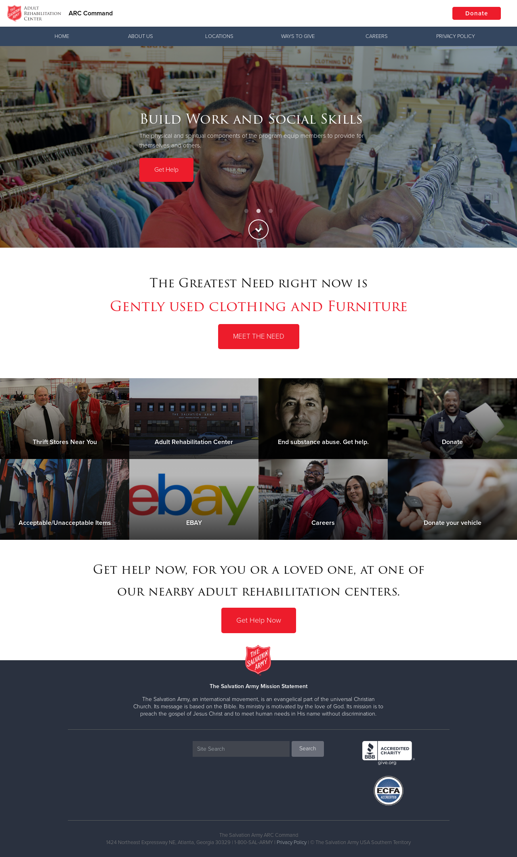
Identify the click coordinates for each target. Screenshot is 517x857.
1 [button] (246, 211)
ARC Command (91, 13)
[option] (258, 147)
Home (62, 36)
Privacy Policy (455, 36)
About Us (140, 36)
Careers (377, 36)
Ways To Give (298, 36)
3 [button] (271, 211)
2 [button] (258, 211)
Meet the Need (258, 336)
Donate (476, 13)
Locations (219, 36)
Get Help (166, 169)
